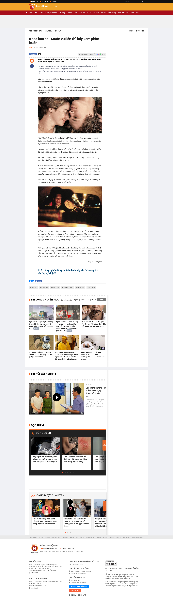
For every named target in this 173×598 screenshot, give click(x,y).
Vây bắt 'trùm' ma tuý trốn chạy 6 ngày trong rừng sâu (96, 390)
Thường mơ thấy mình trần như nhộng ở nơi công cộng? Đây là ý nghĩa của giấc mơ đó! (68, 66)
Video (132, 13)
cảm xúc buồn (67, 287)
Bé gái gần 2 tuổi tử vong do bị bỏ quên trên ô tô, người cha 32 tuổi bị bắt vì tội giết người (45, 459)
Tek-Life (118, 537)
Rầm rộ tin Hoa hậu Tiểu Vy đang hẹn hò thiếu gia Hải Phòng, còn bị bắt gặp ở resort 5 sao (76, 522)
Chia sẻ (33, 54)
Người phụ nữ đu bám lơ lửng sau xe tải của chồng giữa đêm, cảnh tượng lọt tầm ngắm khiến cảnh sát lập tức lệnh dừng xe (67, 326)
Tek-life (103, 13)
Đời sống (62, 13)
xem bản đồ (34, 572)
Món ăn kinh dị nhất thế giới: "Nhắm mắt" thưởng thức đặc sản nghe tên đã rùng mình (94, 324)
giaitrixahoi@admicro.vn (78, 582)
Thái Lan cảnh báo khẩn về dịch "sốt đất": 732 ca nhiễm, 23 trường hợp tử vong (76, 459)
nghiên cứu (80, 287)
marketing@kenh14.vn (78, 573)
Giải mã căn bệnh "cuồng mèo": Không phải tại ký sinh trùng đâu (60, 68)
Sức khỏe (96, 13)
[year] (93, 300)
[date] (77, 300)
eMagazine (34, 1)
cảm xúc (34, 287)
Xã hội (88, 13)
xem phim (91, 287)
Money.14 (70, 13)
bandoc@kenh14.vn (68, 548)
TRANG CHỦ (26, 12)
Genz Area (45, 1)
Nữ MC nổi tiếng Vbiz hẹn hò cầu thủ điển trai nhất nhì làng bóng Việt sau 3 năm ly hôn (45, 521)
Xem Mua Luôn (123, 13)
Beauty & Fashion (51, 13)
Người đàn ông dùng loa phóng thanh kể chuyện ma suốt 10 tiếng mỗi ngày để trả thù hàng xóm (41, 325)
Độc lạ (58, 31)
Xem (101, 300)
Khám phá (48, 31)
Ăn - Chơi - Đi (80, 13)
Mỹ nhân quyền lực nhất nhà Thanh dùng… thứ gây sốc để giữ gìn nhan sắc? (40, 354)
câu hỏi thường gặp (50, 548)
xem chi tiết (75, 590)
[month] (85, 300)
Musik (41, 13)
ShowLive (55, 1)
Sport (59, 537)
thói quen (55, 287)
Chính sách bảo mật (77, 595)
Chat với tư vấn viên (79, 586)
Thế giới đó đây (102, 537)
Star (30, 13)
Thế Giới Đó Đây (35, 31)
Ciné (35, 13)
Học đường (112, 13)
